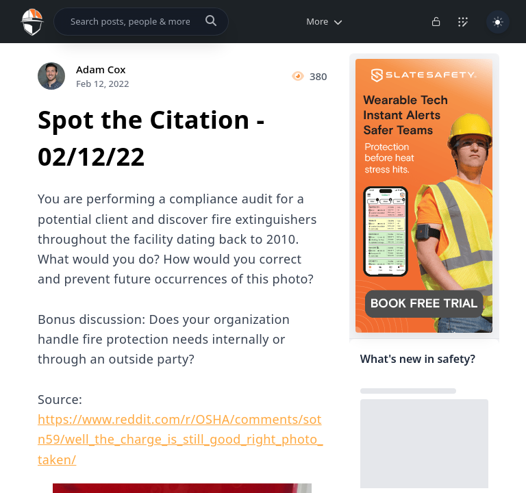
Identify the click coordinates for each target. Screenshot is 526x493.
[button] (321, 21)
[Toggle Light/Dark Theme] (498, 22)
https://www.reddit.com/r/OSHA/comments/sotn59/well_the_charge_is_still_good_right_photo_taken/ (180, 439)
